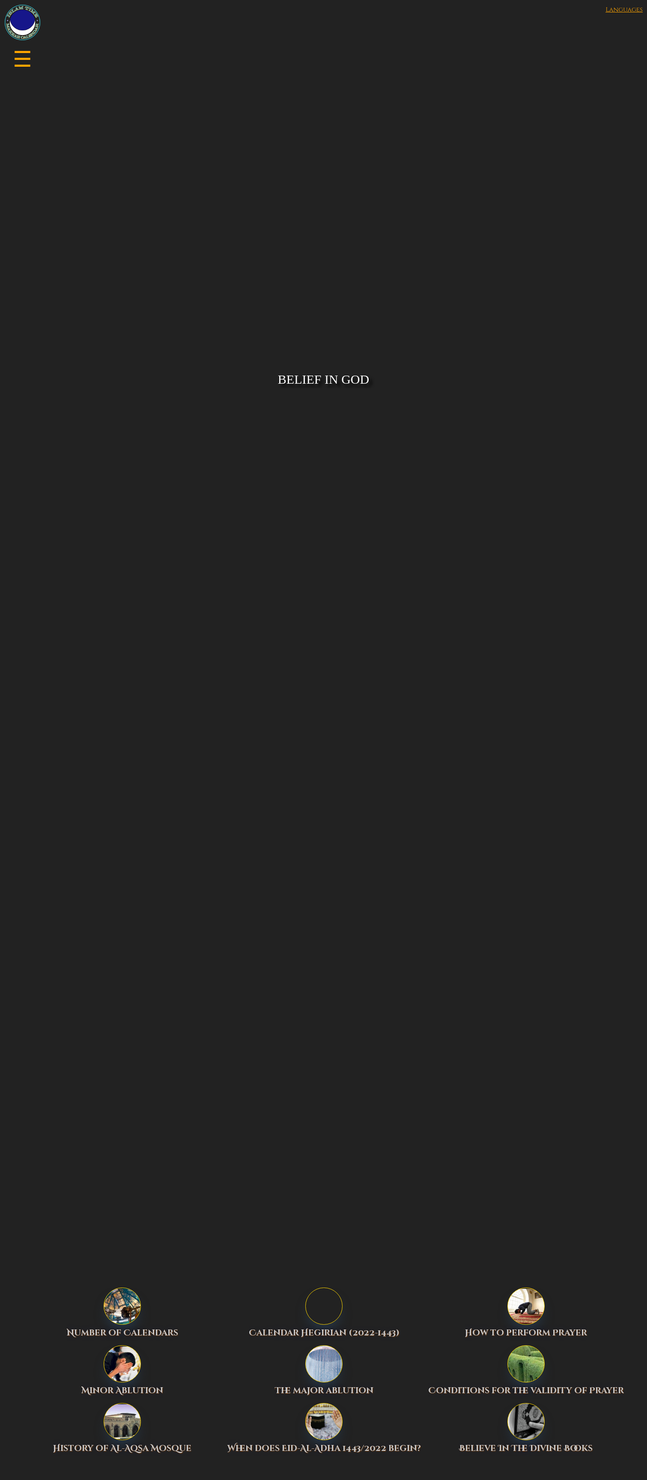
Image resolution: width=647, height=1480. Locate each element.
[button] (103, 58)
